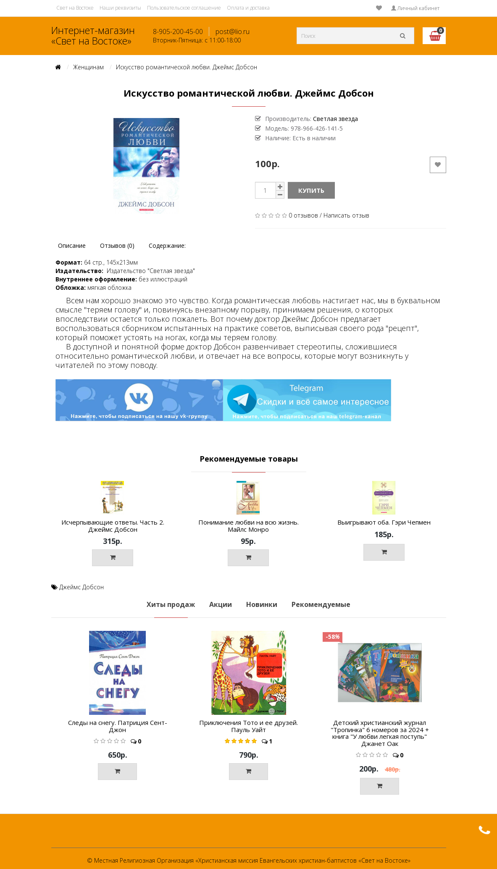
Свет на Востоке (75, 7)
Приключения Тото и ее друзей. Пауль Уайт (248, 726)
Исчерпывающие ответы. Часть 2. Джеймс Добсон (112, 525)
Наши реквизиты (120, 7)
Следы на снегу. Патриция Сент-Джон (117, 726)
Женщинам (88, 67)
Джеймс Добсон (81, 587)
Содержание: (167, 245)
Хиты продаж (171, 604)
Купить (311, 190)
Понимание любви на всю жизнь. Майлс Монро (248, 525)
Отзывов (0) (117, 245)
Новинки (261, 604)
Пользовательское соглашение (184, 7)
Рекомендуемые (321, 604)
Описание (72, 245)
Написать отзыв (346, 215)
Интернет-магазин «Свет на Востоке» (93, 35)
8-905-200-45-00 (178, 31)
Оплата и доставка (248, 7)
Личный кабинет (415, 8)
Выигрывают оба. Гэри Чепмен (384, 522)
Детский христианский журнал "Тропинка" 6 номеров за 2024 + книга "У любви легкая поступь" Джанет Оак (380, 733)
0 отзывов (303, 215)
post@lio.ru (233, 31)
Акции (220, 604)
